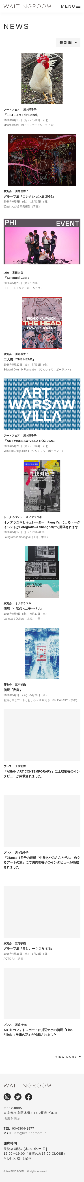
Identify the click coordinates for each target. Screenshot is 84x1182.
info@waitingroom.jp (30, 1133)
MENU (68, 6)
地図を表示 (12, 1118)
